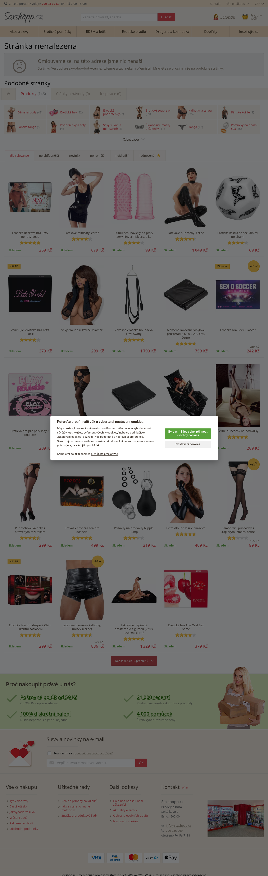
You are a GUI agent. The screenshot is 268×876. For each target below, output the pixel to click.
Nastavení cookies (188, 444)
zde (134, 441)
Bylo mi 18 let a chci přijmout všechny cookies (187, 433)
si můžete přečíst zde (104, 453)
